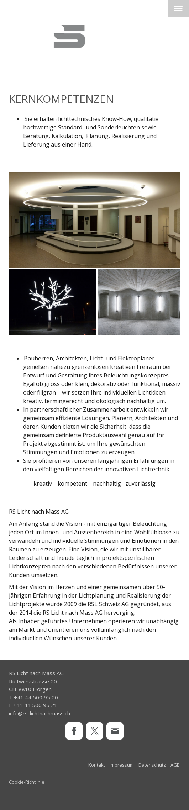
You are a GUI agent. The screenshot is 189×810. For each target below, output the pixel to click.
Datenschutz (152, 765)
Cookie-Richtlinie (26, 782)
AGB (175, 765)
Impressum (122, 765)
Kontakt (96, 765)
